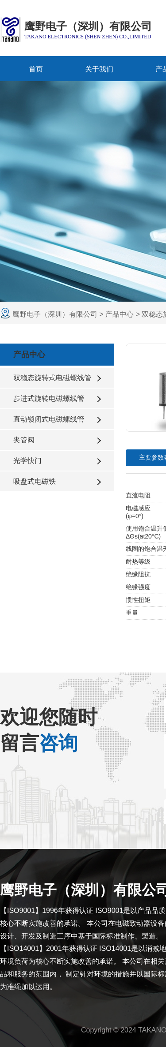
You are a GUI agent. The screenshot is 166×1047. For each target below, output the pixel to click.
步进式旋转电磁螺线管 (48, 398)
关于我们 (99, 69)
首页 (36, 69)
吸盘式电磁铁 (34, 481)
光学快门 (27, 460)
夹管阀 (24, 440)
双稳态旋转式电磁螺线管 (52, 377)
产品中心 (119, 314)
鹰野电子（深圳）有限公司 (55, 314)
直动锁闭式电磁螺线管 (48, 419)
